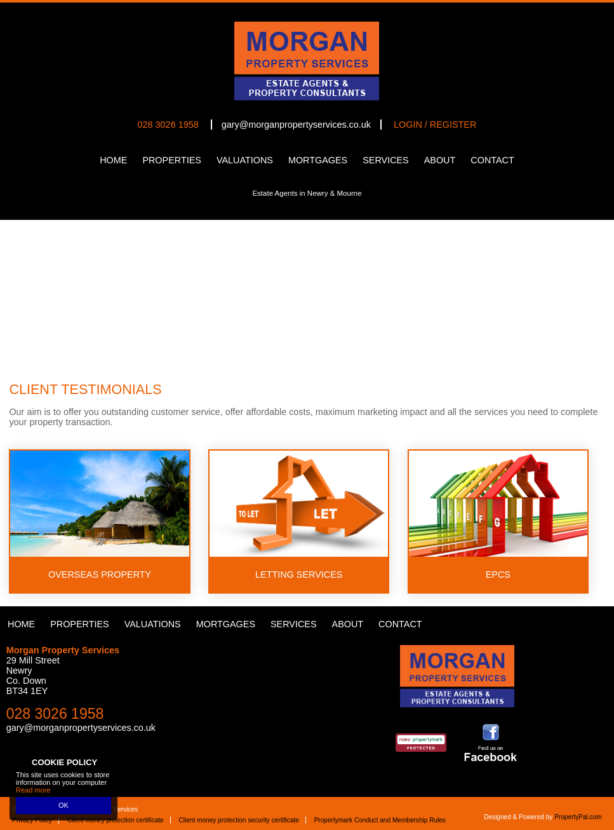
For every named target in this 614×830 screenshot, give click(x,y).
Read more (33, 790)
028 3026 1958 (168, 124)
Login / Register (435, 124)
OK (63, 805)
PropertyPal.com (578, 816)
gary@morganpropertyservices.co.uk (296, 124)
